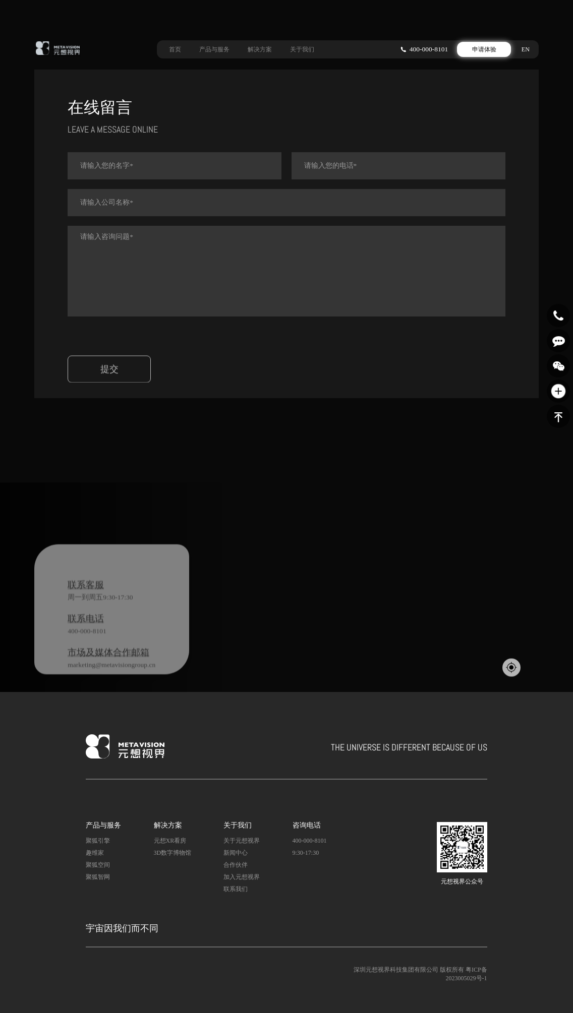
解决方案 (260, 47)
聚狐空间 (98, 865)
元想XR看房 (170, 841)
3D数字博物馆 (173, 853)
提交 (109, 384)
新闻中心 (235, 853)
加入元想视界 (241, 877)
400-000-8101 (429, 47)
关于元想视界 (241, 841)
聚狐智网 (98, 877)
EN (526, 47)
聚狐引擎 (98, 841)
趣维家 (95, 853)
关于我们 (302, 47)
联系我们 (235, 889)
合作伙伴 (235, 865)
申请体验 (484, 47)
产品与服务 (214, 47)
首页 (175, 47)
